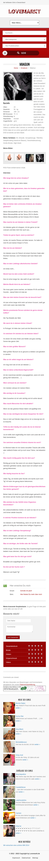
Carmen (18, 813)
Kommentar (11, 627)
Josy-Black (19, 729)
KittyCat (18, 826)
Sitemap (35, 858)
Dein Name (11, 621)
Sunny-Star (20, 716)
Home (16, 68)
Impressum (16, 858)
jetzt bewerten (12, 637)
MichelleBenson (21, 742)
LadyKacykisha (21, 800)
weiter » (18, 708)
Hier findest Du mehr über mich (31, 594)
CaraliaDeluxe (20, 787)
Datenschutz (26, 858)
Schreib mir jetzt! (26, 591)
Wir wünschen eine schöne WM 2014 (16, 845)
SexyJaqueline (21, 774)
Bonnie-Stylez (20, 703)
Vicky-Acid (19, 755)
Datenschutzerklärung (27, 685)
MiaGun (24, 64)
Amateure (24, 68)
